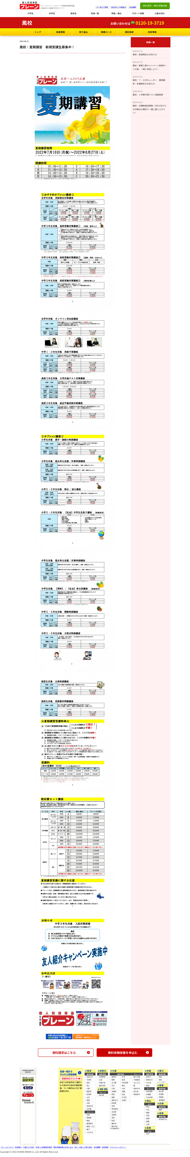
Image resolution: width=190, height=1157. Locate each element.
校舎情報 (152, 32)
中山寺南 (149, 1097)
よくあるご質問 (102, 7)
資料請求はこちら (71, 1052)
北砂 (88, 1115)
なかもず (137, 1083)
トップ (38, 32)
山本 (123, 1089)
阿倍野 (114, 1103)
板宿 (148, 1086)
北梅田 (114, 1091)
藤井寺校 (114, 1128)
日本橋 (89, 1109)
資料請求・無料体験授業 (155, 5)
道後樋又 (162, 1100)
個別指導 (129, 32)
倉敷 (148, 1121)
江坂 (113, 1089)
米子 (148, 1134)
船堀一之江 (91, 1126)
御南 (148, 1113)
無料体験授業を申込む (128, 1052)
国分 (123, 1086)
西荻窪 (89, 1091)
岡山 (148, 1107)
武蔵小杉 (102, 1083)
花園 (123, 1091)
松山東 (161, 1091)
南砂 (88, 1121)
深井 (113, 1118)
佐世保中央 (163, 1119)
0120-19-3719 (150, 23)
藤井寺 (114, 1124)
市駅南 (161, 1097)
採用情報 (105, 1147)
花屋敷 (148, 1094)
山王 (88, 1097)
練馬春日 (90, 1124)
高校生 (73, 13)
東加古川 (149, 1080)
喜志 (123, 1080)
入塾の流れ (160, 13)
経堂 (88, 1083)
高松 (160, 1077)
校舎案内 (18, 1147)
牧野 (113, 1080)
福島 (113, 1097)
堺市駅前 (115, 1109)
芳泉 (148, 1116)
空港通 (161, 1094)
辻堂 (100, 1080)
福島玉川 (115, 1100)
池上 (88, 1086)
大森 (88, 1089)
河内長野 (125, 1083)
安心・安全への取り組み (83, 1147)
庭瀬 (148, 1118)
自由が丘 (90, 1077)
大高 (148, 1124)
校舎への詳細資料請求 (44, 1147)
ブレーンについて (7, 1147)
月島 (88, 1103)
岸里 (113, 1106)
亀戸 (88, 1129)
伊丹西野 (149, 1091)
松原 (113, 1121)
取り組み (83, 32)
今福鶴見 (137, 1080)
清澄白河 (90, 1106)
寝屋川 (114, 1077)
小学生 (30, 13)
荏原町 (89, 1094)
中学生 (52, 13)
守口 (113, 1086)
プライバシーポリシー (118, 1147)
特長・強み (116, 13)
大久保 (148, 1083)
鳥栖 (160, 1110)
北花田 (114, 1112)
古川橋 (114, 1083)
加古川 (148, 1077)
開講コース (106, 32)
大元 (148, 1110)
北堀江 (124, 1100)
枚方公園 (137, 1077)
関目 (113, 1094)
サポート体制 (138, 13)
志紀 (123, 1094)
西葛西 (89, 1118)
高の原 (101, 1095)
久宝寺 (124, 1097)
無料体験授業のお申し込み (63, 1147)
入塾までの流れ (28, 1147)
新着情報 (60, 32)
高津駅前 (102, 1077)
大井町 (89, 1080)
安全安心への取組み (118, 7)
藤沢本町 (102, 1086)
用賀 (88, 1100)
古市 (123, 1077)
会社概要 (132, 7)
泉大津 (136, 1091)
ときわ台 (90, 1132)
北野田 (114, 1115)
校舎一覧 (95, 13)
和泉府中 (137, 1094)
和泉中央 (137, 1089)
